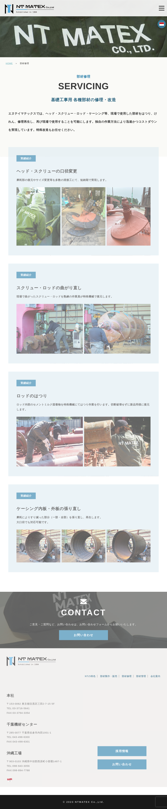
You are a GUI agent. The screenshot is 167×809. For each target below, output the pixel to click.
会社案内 (155, 678)
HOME (9, 64)
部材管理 (141, 678)
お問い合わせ (83, 637)
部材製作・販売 (108, 678)
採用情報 (122, 753)
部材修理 (127, 678)
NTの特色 (90, 678)
